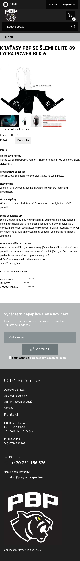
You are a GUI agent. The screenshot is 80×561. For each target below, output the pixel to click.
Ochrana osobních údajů (18, 401)
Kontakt (8, 407)
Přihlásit (53, 4)
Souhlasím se (38, 358)
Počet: (4, 140)
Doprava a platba (14, 389)
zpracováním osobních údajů (48, 358)
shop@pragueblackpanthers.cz (28, 477)
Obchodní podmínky (16, 395)
